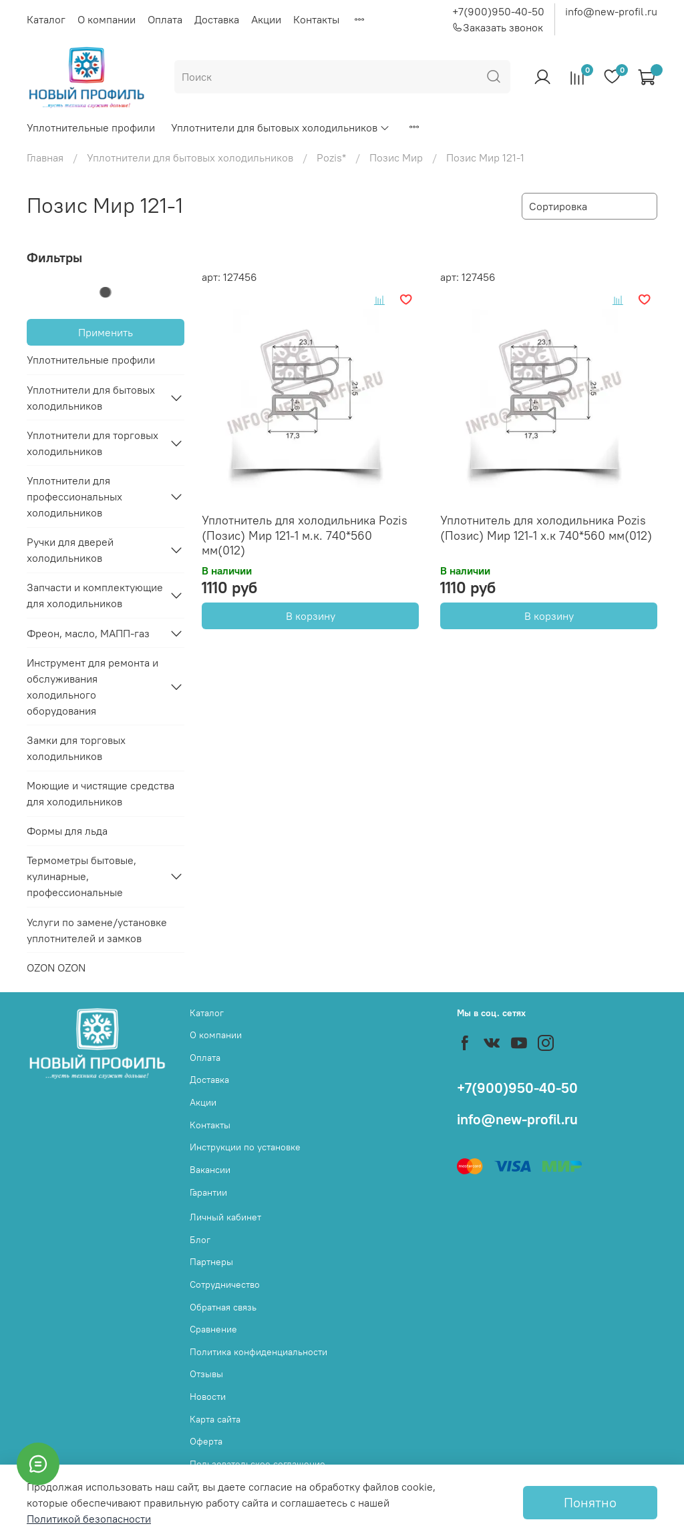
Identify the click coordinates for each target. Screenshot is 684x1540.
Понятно (590, 1502)
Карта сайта (215, 1419)
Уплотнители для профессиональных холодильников (74, 496)
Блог (200, 1240)
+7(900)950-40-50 (498, 11)
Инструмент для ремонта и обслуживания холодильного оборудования (92, 686)
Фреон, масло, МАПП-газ (88, 633)
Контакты (316, 19)
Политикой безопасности (89, 1518)
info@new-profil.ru (611, 11)
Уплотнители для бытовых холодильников (280, 127)
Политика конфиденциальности (258, 1352)
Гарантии (208, 1192)
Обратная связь (223, 1307)
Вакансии (210, 1170)
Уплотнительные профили (91, 127)
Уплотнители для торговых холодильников (92, 443)
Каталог (46, 19)
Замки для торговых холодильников (76, 748)
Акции (266, 19)
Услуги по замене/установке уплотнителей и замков (97, 930)
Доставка (216, 19)
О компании (106, 19)
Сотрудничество (225, 1284)
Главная (45, 157)
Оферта (206, 1441)
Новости (208, 1397)
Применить (105, 332)
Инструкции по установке (245, 1147)
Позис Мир (396, 157)
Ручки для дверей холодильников (70, 549)
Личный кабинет (225, 1217)
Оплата (165, 19)
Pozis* (331, 157)
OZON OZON (56, 967)
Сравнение (213, 1329)
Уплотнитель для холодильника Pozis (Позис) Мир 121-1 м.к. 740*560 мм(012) (304, 535)
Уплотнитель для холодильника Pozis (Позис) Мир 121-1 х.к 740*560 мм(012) (546, 527)
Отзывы (206, 1374)
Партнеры (211, 1262)
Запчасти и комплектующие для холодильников (95, 595)
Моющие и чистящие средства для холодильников (100, 793)
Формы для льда (67, 830)
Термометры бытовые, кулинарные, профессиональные (81, 876)
